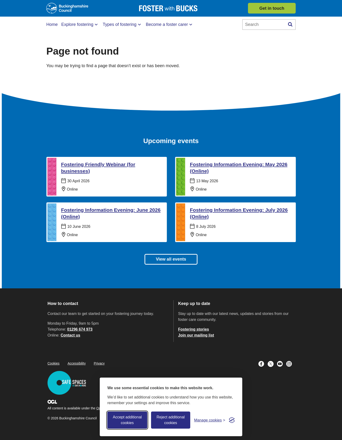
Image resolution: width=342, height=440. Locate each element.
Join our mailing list (196, 335)
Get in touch (271, 8)
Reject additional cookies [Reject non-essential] (171, 420)
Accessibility (76, 363)
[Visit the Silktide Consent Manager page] (232, 420)
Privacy (99, 363)
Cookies (54, 363)
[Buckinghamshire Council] (67, 8)
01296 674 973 (80, 329)
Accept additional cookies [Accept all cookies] (127, 420)
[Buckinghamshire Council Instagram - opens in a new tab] (290, 363)
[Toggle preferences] (209, 420)
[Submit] (290, 24)
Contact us (70, 335)
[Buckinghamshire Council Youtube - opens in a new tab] (281, 363)
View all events (171, 259)
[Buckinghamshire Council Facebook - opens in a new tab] (263, 363)
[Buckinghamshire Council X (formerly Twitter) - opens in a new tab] (272, 363)
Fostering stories (193, 329)
